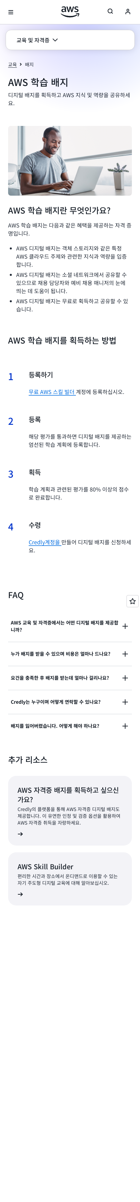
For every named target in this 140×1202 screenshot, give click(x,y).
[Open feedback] (133, 601)
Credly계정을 (45, 542)
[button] (37, 40)
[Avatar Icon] (128, 12)
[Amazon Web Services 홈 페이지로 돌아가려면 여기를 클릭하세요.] (70, 11)
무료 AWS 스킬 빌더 (52, 392)
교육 (12, 64)
